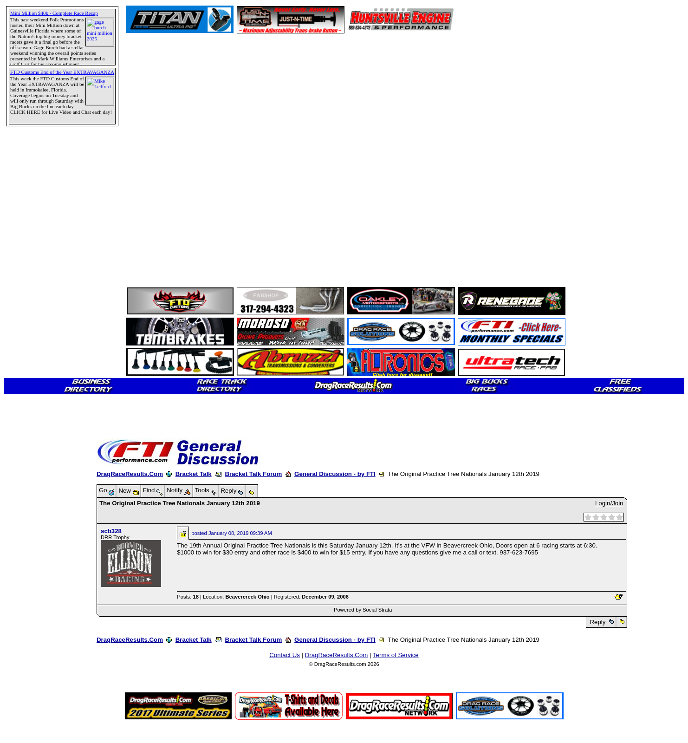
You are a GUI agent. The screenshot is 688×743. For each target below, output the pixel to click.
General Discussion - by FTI (335, 473)
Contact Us (284, 655)
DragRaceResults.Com (130, 473)
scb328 (111, 531)
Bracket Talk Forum (253, 473)
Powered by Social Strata (363, 610)
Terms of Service (396, 655)
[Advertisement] (39, 336)
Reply (597, 622)
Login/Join (609, 503)
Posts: (188, 597)
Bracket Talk (193, 473)
